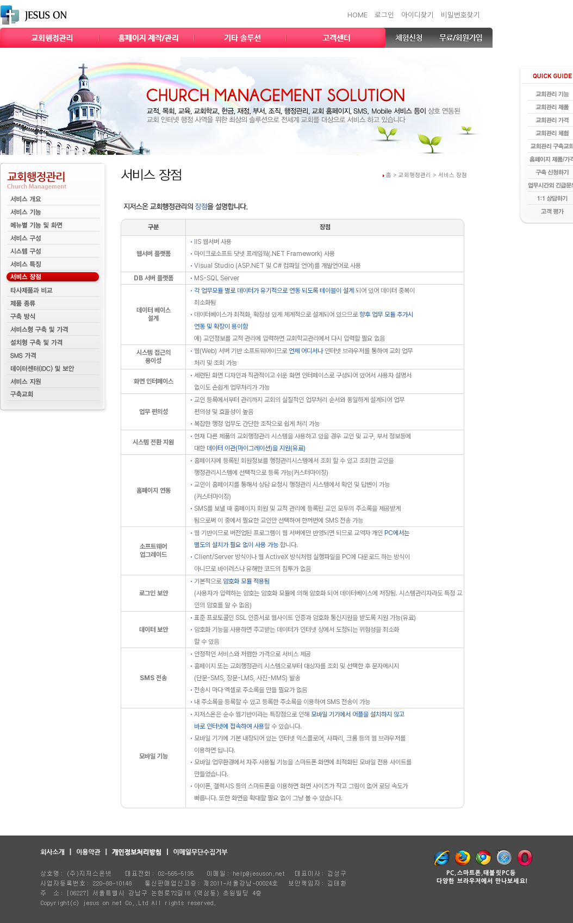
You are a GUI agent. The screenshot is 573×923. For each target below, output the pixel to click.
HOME (357, 14)
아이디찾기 (417, 14)
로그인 (384, 14)
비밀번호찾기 (460, 14)
